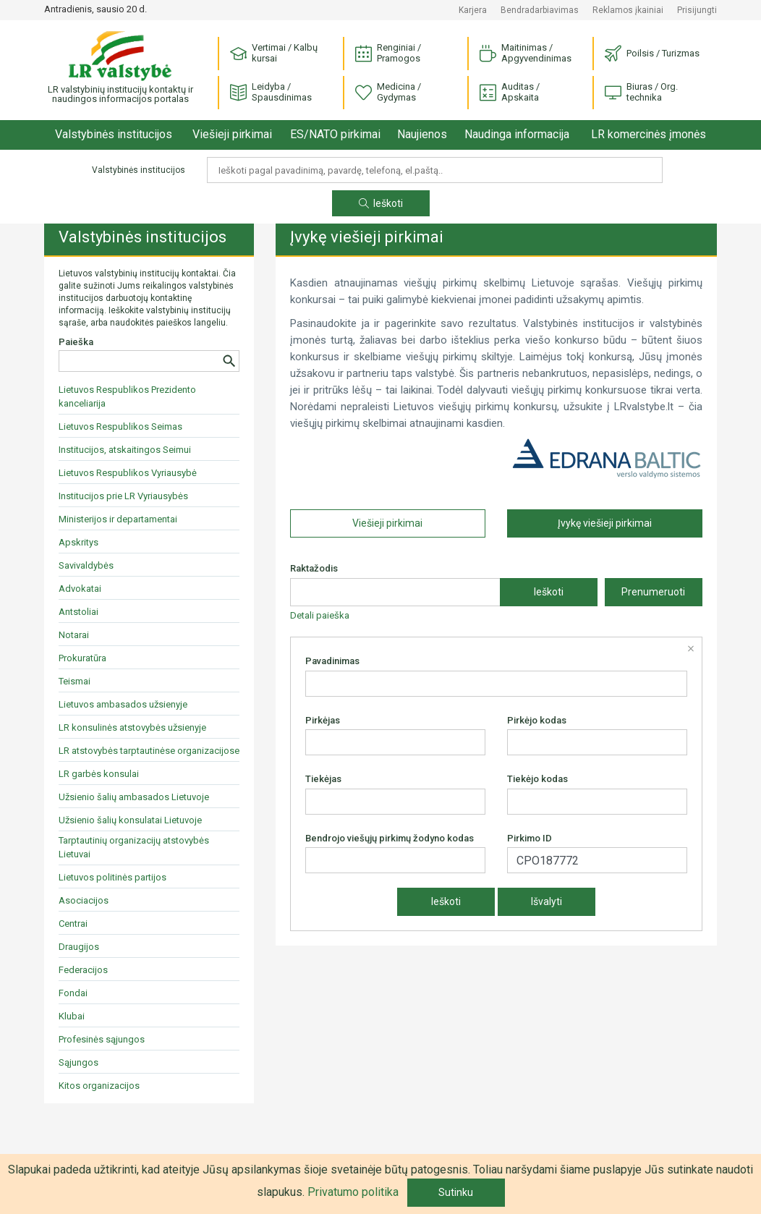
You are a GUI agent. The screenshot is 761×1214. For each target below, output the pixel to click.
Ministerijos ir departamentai (118, 519)
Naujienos (422, 134)
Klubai (72, 1016)
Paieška (76, 341)
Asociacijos (84, 900)
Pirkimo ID (529, 838)
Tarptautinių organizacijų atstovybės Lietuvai (134, 847)
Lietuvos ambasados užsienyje (123, 704)
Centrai (73, 923)
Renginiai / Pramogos (388, 53)
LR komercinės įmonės (648, 134)
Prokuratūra (82, 658)
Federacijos (83, 969)
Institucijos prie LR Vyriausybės (123, 496)
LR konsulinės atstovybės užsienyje (132, 727)
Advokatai (80, 588)
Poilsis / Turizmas (652, 54)
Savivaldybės (86, 565)
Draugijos (79, 946)
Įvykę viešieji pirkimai (605, 523)
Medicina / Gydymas (388, 92)
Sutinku (455, 1192)
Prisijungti (697, 10)
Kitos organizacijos (99, 1085)
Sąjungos (78, 1062)
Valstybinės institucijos (113, 134)
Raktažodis (314, 568)
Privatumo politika (353, 1192)
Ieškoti (381, 203)
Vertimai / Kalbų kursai (274, 53)
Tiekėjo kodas (537, 778)
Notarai (74, 634)
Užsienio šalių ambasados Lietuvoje (134, 796)
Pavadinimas (332, 660)
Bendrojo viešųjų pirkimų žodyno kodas (389, 838)
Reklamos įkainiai (627, 10)
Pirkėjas (322, 720)
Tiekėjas (323, 778)
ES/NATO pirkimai (335, 134)
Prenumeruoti (653, 592)
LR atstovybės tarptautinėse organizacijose (149, 750)
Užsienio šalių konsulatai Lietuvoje (130, 820)
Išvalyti (546, 901)
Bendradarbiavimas (540, 10)
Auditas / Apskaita (510, 92)
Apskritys (78, 542)
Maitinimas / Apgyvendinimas (525, 53)
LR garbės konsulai (99, 773)
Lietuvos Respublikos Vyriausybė (128, 472)
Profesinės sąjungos (102, 1039)
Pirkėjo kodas (536, 720)
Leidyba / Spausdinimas (271, 92)
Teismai (74, 681)
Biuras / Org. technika (641, 92)
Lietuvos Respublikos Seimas (120, 426)
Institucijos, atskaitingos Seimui (125, 449)
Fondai (73, 993)
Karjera (473, 10)
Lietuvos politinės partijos (112, 877)
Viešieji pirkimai (232, 134)
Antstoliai (78, 611)
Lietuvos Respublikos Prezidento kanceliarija (127, 396)
